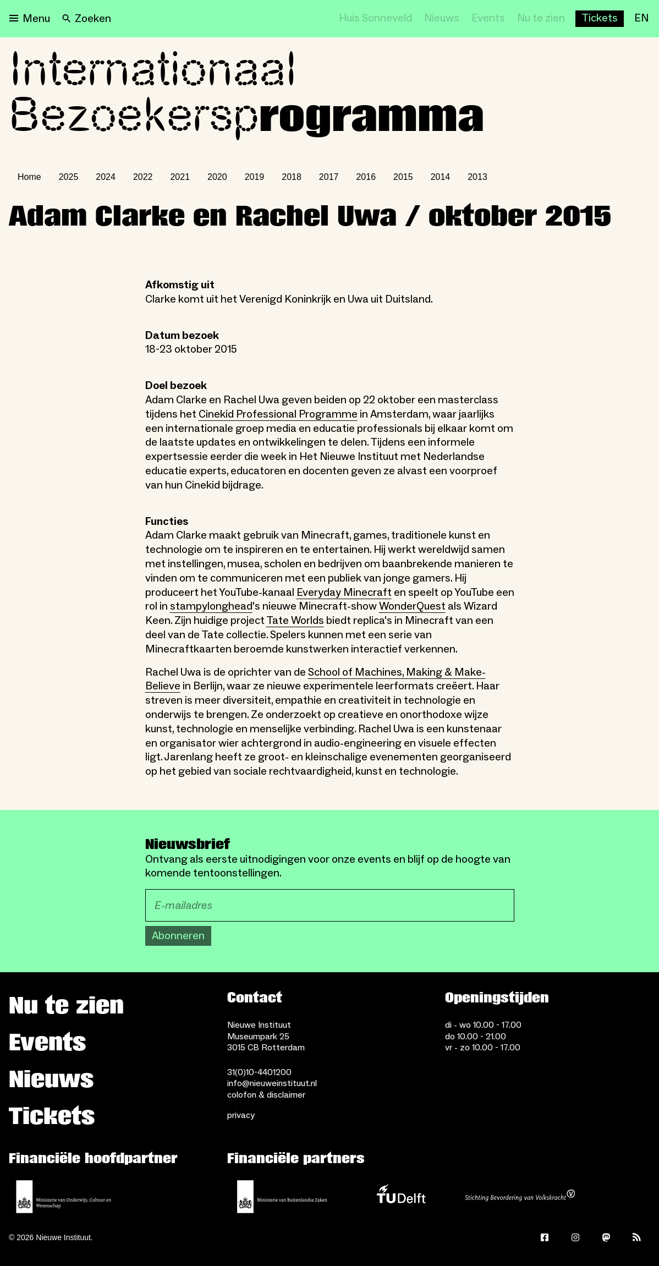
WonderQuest (412, 606)
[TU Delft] (401, 1196)
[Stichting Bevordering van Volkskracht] (520, 1196)
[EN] (641, 18)
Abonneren (178, 936)
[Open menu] (29, 18)
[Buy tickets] (599, 18)
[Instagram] (575, 1237)
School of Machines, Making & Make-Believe (315, 679)
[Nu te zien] (541, 18)
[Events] (488, 18)
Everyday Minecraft (344, 592)
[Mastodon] (606, 1237)
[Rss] (637, 1237)
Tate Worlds (295, 620)
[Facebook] (544, 1237)
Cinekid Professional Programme (278, 414)
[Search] (86, 18)
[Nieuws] (441, 18)
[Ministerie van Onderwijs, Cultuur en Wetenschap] (64, 1196)
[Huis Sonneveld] (375, 18)
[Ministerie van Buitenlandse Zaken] (282, 1196)
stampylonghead (211, 606)
